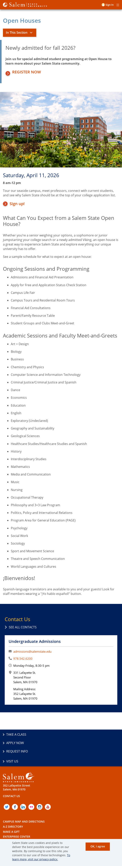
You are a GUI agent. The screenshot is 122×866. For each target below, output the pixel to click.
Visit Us (70, 743)
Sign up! (17, 203)
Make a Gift (11, 813)
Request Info (17, 743)
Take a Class (16, 734)
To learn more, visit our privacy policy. (41, 857)
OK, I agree (97, 846)
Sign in (110, 4)
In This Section (16, 32)
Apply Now (73, 734)
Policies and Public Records (24, 828)
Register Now (26, 72)
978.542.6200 (23, 658)
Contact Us (11, 778)
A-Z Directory (13, 808)
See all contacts (23, 627)
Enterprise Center (16, 818)
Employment (12, 823)
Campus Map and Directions (24, 803)
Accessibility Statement (20, 833)
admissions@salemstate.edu (32, 651)
